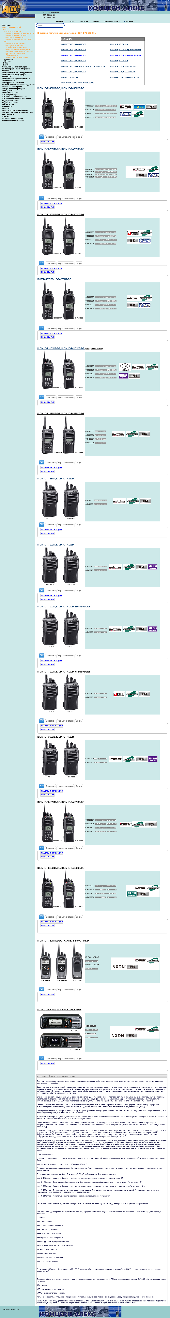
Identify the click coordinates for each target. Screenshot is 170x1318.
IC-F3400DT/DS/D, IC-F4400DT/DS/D (124, 77)
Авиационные (9, 59)
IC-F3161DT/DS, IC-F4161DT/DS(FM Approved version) (83, 66)
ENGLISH (129, 22)
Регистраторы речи (10, 93)
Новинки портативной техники (15, 110)
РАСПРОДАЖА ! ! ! (9, 105)
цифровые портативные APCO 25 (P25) (20, 33)
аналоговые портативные (15, 37)
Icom (5, 29)
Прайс (96, 22)
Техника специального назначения (16, 99)
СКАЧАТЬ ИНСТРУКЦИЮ (51, 203)
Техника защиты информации (14, 97)
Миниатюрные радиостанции (14, 67)
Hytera (5, 63)
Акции (71, 22)
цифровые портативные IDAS (16, 35)
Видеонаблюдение (10, 103)
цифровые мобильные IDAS (16, 43)
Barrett (5, 65)
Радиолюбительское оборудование (17, 73)
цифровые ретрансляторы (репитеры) (19, 51)
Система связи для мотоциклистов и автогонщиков (17, 113)
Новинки (5, 108)
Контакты (84, 22)
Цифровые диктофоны (12, 87)
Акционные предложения (13, 120)
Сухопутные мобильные (13, 31)
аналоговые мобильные (14, 45)
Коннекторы (7, 106)
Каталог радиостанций (11, 27)
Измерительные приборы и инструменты (13, 90)
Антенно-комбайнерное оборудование (18, 85)
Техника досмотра (9, 95)
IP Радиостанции (12, 55)
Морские (7, 61)
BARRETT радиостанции (12, 118)
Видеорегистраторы (10, 101)
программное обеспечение (15, 53)
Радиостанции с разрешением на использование (16, 80)
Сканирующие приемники (13, 83)
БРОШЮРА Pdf (47, 142)
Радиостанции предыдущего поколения (14, 76)
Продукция (6, 25)
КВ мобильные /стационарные (16, 47)
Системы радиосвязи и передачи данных (16, 70)
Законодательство (112, 22)
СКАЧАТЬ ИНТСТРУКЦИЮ (52, 726)
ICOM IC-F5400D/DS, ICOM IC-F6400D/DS (77, 83)
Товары (5, 116)
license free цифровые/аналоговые (18, 49)
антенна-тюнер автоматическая (17, 57)
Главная (59, 22)
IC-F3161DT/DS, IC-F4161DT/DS (122, 66)
